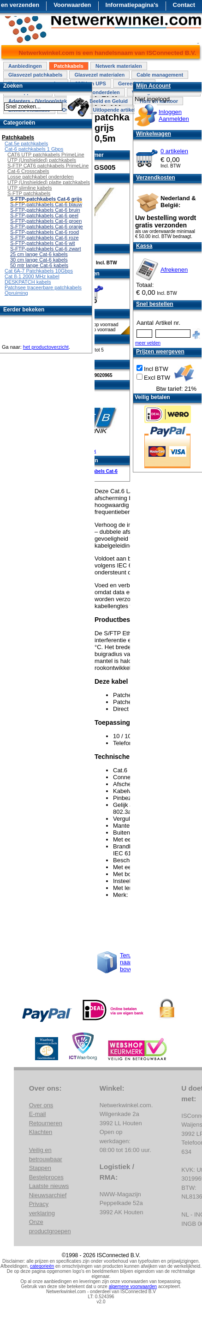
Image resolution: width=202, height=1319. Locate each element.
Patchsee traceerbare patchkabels (43, 287)
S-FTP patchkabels (28, 193)
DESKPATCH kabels (28, 282)
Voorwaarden (72, 4)
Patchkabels (68, 66)
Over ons (41, 1105)
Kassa (144, 246)
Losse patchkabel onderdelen (40, 176)
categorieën (42, 1266)
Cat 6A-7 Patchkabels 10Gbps (39, 271)
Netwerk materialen (118, 66)
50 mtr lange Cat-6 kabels (39, 265)
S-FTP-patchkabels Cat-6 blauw (46, 204)
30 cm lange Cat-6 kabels (39, 260)
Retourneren (45, 1123)
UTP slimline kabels (29, 188)
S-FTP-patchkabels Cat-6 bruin (45, 210)
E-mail (37, 1113)
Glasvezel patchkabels (35, 75)
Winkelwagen (153, 134)
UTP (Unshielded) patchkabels (41, 160)
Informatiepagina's (132, 4)
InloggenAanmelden (174, 115)
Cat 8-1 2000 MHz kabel (32, 276)
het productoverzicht (46, 347)
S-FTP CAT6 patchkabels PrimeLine (48, 165)
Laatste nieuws (49, 1185)
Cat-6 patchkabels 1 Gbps (34, 149)
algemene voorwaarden (133, 1286)
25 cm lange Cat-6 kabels (39, 254)
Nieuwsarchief (48, 1195)
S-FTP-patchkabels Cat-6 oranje (46, 226)
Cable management (160, 75)
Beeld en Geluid (108, 101)
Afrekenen (174, 269)
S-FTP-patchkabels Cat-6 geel (44, 215)
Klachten (41, 1131)
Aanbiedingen (25, 66)
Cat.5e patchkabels (26, 143)
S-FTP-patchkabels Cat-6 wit (42, 243)
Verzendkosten (155, 177)
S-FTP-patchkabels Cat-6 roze (44, 237)
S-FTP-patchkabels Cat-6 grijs (46, 199)
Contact (184, 4)
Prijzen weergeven (160, 351)
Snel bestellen (154, 304)
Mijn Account (153, 86)
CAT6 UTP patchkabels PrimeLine (45, 154)
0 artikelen (174, 151)
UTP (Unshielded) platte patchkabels (48, 182)
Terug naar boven (128, 962)
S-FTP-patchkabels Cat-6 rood (44, 232)
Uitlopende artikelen (117, 110)
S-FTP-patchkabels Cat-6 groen (46, 221)
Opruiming (16, 293)
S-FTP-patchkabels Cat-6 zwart (45, 248)
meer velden (147, 343)
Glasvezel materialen (99, 75)
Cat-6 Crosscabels (28, 171)
